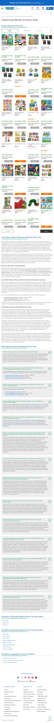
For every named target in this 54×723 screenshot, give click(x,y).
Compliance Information (9, 704)
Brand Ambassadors (42, 702)
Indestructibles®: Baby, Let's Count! (13, 391)
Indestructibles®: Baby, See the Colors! (14, 393)
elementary (33, 269)
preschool (21, 269)
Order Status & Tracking (29, 694)
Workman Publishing (33, 271)
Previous (7, 231)
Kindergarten (6, 622)
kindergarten (28, 269)
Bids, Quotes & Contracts (29, 707)
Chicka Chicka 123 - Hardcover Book (12, 300)
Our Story (6, 689)
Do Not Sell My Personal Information (12, 700)
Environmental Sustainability (11, 715)
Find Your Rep (26, 709)
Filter (10, 30)
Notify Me (20, 96)
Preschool (5, 625)
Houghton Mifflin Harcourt (9, 640)
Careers (6, 694)
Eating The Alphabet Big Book (11, 299)
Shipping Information (28, 691)
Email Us (34, 681)
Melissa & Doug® (5, 272)
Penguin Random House (44, 271)
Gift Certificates (27, 698)
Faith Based (40, 691)
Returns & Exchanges (28, 696)
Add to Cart (9, 63)
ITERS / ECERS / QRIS (42, 696)
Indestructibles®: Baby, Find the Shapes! (14, 394)
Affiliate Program (41, 700)
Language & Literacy (19, 16)
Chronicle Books (6, 636)
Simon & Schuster (7, 647)
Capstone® (5, 634)
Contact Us (26, 689)
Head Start (40, 694)
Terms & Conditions (8, 702)
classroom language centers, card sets (25, 423)
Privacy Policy (7, 698)
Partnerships (7, 707)
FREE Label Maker (41, 711)
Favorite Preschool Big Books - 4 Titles (13, 297)
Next (46, 231)
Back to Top (50, 718)
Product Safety (7, 713)
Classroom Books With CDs (9, 658)
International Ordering (28, 700)
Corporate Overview (9, 691)
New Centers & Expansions (43, 709)
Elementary (5, 620)
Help (32, 8)
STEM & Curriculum (9, 16)
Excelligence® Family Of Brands (11, 711)
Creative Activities (41, 707)
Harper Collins (6, 638)
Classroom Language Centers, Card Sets (13, 660)
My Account (26, 704)
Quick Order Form (41, 698)
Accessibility (7, 709)
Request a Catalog (41, 689)
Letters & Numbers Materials (10, 662)
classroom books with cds (9, 423)
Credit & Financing (27, 702)
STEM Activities (41, 704)
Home (2, 16)
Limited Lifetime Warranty (10, 696)
